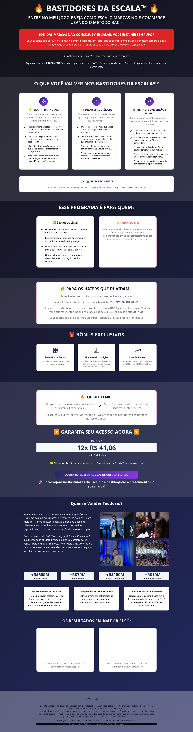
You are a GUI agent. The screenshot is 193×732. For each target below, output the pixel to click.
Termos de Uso (75, 724)
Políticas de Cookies (115, 724)
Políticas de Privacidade (94, 724)
